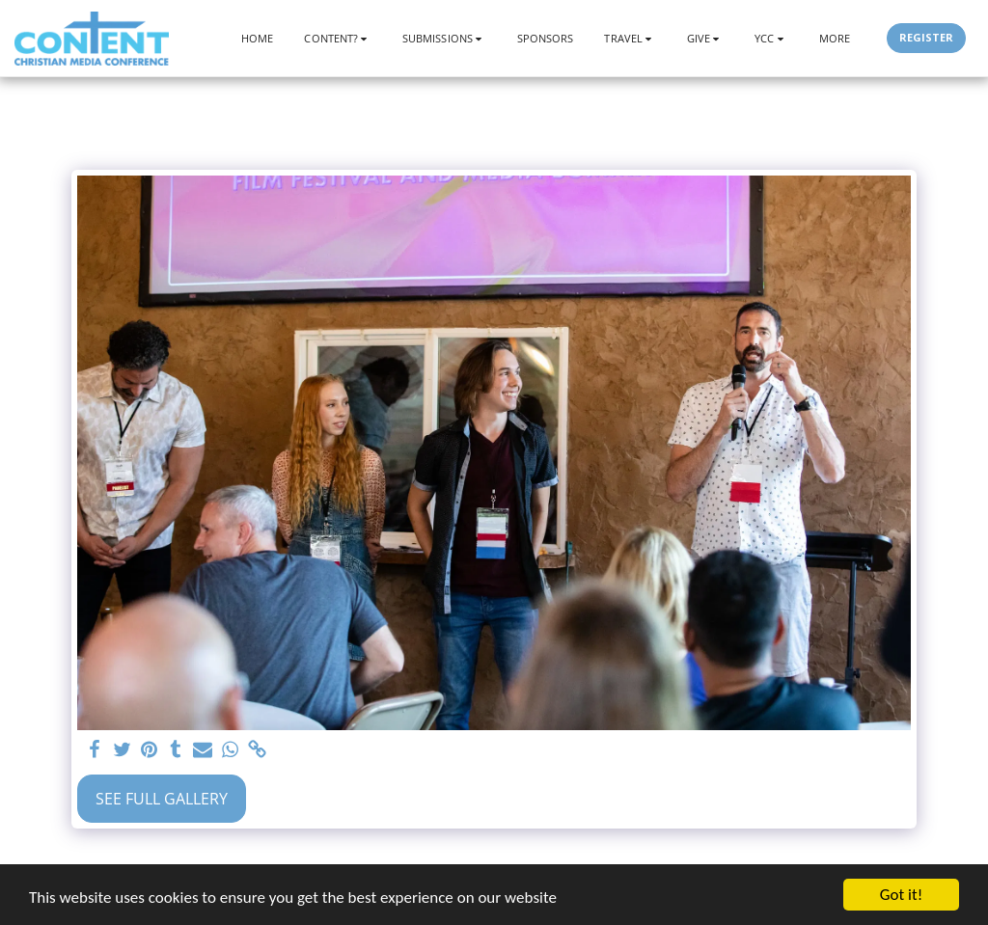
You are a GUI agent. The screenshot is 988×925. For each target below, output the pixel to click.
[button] (337, 38)
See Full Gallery (162, 798)
